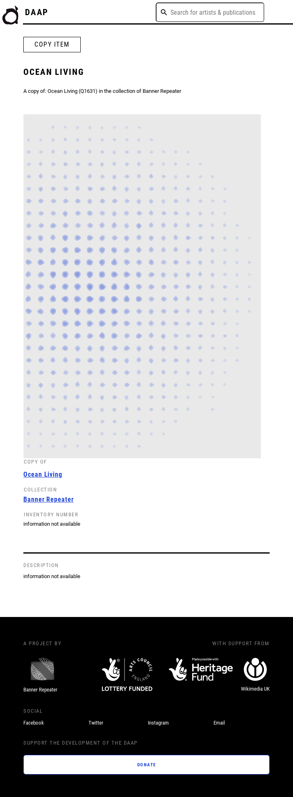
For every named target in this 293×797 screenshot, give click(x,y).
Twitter (96, 722)
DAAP (37, 12)
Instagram (158, 722)
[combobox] (210, 12)
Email (219, 722)
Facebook (33, 722)
